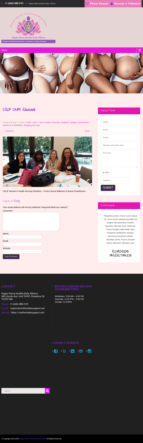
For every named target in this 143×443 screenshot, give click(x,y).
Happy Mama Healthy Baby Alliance (32, 439)
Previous (8, 131)
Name (5, 237)
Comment (8, 211)
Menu (4, 50)
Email (5, 244)
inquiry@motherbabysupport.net (27, 308)
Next (88, 131)
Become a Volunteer (127, 3)
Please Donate (99, 3)
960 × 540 (32, 122)
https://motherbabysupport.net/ (27, 312)
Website (6, 251)
